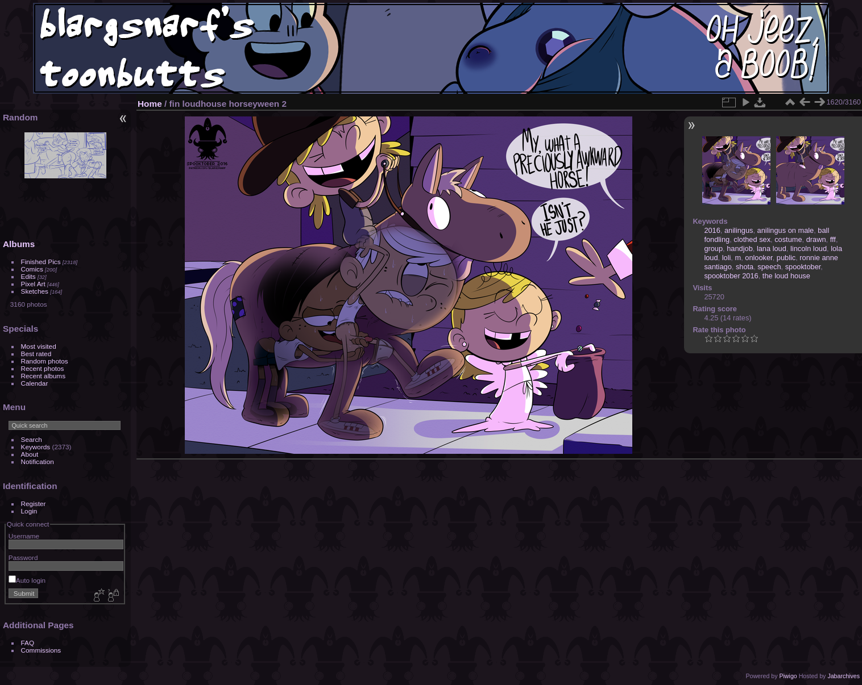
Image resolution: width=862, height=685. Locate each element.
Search (31, 439)
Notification (37, 461)
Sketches (34, 291)
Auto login (27, 580)
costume (788, 239)
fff (833, 239)
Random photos (44, 361)
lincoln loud (808, 248)
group (713, 248)
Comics (32, 269)
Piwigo (788, 676)
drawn (816, 239)
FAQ (28, 642)
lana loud (771, 248)
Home (150, 103)
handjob (740, 248)
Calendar (34, 383)
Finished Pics (41, 261)
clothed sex (751, 239)
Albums (19, 244)
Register (33, 503)
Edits (28, 276)
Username (24, 536)
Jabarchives (843, 676)
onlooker (758, 257)
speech (769, 266)
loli (726, 257)
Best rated (36, 353)
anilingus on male (785, 230)
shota (744, 266)
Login (29, 511)
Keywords (36, 446)
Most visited (38, 346)
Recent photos (42, 368)
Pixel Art (33, 283)
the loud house (786, 276)
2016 (712, 230)
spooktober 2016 (731, 276)
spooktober (803, 266)
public (786, 257)
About (30, 454)
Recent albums (43, 375)
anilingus (738, 230)
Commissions (41, 650)
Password (23, 557)
